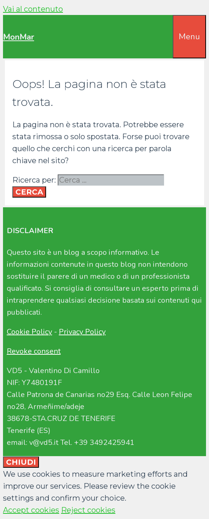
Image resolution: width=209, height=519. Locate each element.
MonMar (18, 37)
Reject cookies (88, 510)
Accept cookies (31, 510)
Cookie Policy (29, 332)
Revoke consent (34, 351)
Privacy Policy (82, 332)
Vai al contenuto (33, 8)
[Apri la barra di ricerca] (167, 27)
